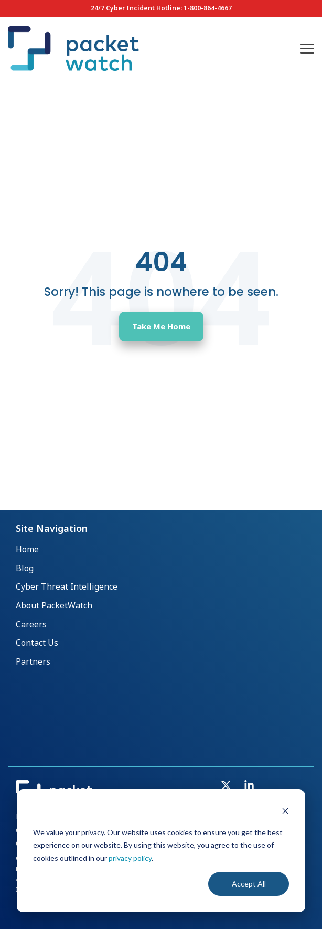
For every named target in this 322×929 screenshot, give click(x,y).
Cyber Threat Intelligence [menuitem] (66, 586)
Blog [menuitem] (25, 568)
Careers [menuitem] (31, 624)
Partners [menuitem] (33, 661)
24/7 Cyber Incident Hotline (135, 8)
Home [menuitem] (27, 549)
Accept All (249, 883)
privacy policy (130, 857)
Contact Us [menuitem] (37, 642)
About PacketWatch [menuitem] (54, 605)
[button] (307, 48)
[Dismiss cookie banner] (285, 812)
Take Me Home (161, 326)
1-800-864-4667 (208, 8)
